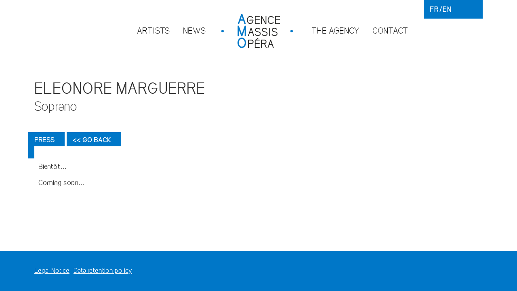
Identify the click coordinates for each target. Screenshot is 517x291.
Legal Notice (51, 270)
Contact (390, 30)
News (194, 30)
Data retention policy (103, 270)
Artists (153, 30)
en (447, 9)
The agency (335, 30)
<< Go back (92, 140)
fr (434, 9)
